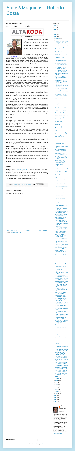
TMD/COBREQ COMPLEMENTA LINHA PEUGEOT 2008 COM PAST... (61, 228)
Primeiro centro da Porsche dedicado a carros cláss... (61, 113)
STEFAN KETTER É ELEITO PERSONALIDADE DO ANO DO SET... (61, 85)
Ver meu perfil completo (58, 433)
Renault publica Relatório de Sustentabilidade (61, 194)
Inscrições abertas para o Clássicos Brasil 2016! (60, 110)
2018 (55, 31)
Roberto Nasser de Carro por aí (61, 106)
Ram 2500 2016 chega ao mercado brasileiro (60, 122)
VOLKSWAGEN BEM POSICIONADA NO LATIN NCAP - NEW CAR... (61, 235)
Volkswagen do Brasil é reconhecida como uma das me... (61, 346)
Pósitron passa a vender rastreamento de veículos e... (62, 154)
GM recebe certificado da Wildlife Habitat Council (60, 318)
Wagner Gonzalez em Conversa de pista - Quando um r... (61, 272)
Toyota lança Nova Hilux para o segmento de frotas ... (61, 332)
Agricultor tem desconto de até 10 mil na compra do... (61, 212)
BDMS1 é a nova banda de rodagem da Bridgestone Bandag (61, 208)
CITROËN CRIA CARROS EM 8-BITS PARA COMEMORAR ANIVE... (61, 204)
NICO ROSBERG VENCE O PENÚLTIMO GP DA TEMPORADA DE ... (61, 299)
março (56, 389)
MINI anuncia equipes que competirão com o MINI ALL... (60, 329)
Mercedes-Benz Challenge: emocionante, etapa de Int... (61, 296)
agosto (56, 380)
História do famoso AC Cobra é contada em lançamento (61, 363)
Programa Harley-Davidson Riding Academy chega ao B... (61, 285)
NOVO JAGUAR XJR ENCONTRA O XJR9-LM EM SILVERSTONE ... (62, 142)
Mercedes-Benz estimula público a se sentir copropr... (61, 258)
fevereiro (57, 391)
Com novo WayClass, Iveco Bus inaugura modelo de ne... (61, 289)
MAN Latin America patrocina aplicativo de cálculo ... (61, 215)
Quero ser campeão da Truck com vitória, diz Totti (61, 264)
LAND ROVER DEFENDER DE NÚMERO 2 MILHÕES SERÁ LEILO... (61, 43)
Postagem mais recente (12, 230)
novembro (57, 40)
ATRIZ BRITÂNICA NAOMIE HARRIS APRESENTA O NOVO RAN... (61, 268)
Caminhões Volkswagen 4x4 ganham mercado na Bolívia (61, 52)
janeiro (56, 393)
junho (56, 384)
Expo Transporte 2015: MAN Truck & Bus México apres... (61, 242)
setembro (57, 378)
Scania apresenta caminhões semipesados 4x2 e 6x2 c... (61, 248)
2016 (55, 34)
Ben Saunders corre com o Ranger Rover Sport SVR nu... (61, 64)
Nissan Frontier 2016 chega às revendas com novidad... (61, 239)
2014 (55, 395)
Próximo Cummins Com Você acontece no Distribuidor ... (61, 255)
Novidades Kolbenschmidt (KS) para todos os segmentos (61, 46)
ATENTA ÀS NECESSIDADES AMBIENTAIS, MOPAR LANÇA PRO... (61, 322)
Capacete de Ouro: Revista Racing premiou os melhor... (61, 368)
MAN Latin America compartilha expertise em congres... (61, 169)
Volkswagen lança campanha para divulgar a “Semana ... (61, 185)
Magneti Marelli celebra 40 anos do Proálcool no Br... (61, 232)
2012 (55, 399)
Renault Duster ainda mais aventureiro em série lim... (61, 119)
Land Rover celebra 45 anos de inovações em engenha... (61, 191)
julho (56, 382)
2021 (55, 25)
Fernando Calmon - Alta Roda (61, 107)
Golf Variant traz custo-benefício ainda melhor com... (60, 60)
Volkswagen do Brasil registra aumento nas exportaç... (61, 131)
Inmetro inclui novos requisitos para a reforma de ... (61, 197)
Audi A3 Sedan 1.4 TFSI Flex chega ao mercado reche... (61, 371)
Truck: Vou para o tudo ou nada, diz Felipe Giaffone (61, 221)
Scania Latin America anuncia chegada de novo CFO (61, 49)
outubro (57, 376)
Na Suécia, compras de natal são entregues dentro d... (61, 89)
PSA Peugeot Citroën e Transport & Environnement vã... (61, 146)
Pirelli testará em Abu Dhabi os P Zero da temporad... (61, 309)
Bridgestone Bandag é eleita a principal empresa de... (61, 282)
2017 (55, 33)
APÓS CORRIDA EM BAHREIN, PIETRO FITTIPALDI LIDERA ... (60, 161)
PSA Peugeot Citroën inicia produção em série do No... (61, 357)
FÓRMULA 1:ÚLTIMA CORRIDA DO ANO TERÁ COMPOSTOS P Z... (61, 138)
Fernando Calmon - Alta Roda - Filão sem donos (61, 224)
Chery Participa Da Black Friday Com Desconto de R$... (61, 103)
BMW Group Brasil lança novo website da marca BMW (61, 261)
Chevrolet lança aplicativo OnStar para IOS (60, 175)
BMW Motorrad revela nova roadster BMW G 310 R (61, 374)
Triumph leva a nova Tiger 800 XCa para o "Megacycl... (61, 245)
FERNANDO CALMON (30, 186)
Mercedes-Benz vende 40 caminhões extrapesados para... (61, 342)
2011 (55, 401)
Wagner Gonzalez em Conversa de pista (59, 128)
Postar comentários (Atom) (16, 232)
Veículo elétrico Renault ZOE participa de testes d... (61, 172)
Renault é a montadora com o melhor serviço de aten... (61, 325)
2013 (55, 397)
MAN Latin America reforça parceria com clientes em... (61, 306)
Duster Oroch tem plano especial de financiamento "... (61, 77)
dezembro (57, 38)
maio (56, 386)
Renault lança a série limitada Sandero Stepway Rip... (61, 116)
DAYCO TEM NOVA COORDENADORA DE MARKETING (60, 252)
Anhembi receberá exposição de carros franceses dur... (61, 71)
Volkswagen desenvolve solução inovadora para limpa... (60, 179)
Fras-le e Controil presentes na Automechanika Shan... (61, 92)
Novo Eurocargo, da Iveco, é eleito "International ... (61, 218)
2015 (55, 36)
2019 (55, 29)
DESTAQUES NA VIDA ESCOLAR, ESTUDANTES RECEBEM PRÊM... (61, 353)
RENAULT (43, 186)
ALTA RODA (14, 186)
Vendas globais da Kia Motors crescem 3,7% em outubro (61, 350)
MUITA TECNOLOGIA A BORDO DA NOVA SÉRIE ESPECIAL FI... (61, 81)
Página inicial (27, 230)
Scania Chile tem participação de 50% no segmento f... (61, 293)
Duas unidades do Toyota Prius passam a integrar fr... (61, 68)
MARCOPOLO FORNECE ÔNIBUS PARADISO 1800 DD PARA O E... (61, 157)
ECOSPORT (23, 186)
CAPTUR (19, 186)
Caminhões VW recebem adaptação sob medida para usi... (61, 150)
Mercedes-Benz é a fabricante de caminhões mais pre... (61, 279)
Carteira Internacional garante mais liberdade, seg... (61, 182)
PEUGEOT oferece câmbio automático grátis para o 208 (61, 125)
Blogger (43, 443)
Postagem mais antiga (42, 230)
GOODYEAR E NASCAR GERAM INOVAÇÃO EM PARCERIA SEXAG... (61, 96)
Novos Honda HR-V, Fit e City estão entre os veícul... (61, 303)
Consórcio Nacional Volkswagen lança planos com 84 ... (61, 166)
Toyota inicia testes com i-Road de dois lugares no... (61, 134)
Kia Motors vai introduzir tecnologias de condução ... (61, 276)
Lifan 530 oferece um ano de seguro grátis (61, 335)
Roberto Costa (63, 407)
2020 (55, 27)
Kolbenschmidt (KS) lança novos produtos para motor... (61, 99)
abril (56, 387)
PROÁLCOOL (38, 186)
